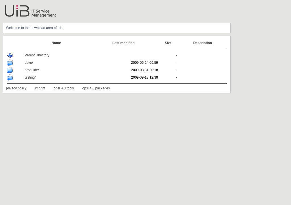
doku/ (29, 63)
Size (168, 43)
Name (56, 43)
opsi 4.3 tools (64, 88)
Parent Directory (37, 55)
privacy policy (16, 88)
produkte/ (32, 70)
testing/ (30, 77)
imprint (40, 88)
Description (202, 43)
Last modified (124, 43)
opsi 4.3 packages (96, 88)
